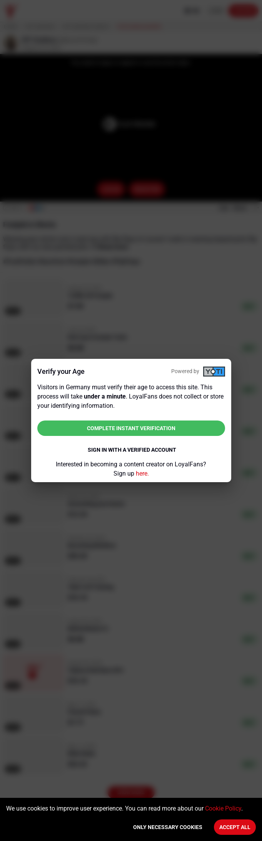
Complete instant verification (131, 428)
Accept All (234, 827)
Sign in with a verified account (132, 450)
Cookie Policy (223, 808)
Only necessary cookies (167, 827)
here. (142, 473)
